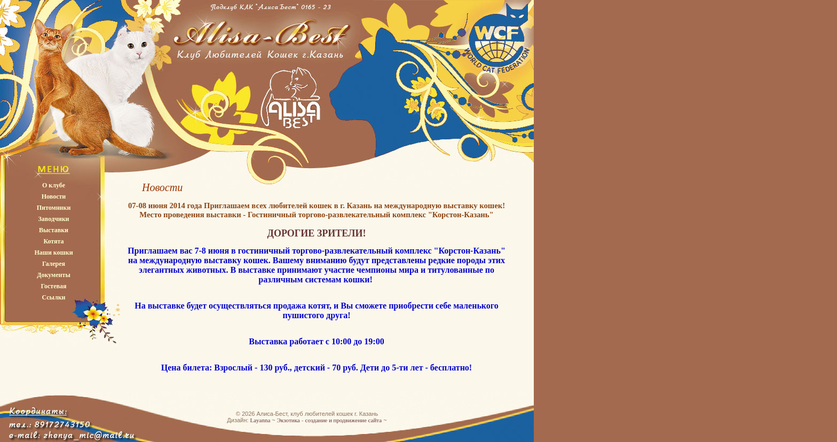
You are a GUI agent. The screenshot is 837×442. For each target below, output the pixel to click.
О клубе (53, 185)
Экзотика (288, 420)
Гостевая (53, 286)
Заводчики (53, 219)
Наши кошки (53, 252)
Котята (53, 241)
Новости (54, 196)
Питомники (54, 207)
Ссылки (53, 297)
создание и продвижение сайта (343, 420)
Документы (53, 275)
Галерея (53, 263)
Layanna (260, 420)
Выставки (53, 230)
